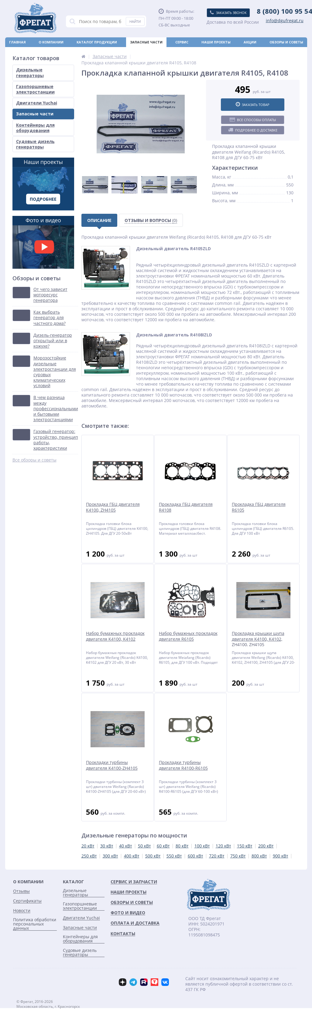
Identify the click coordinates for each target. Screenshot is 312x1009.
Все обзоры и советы (34, 460)
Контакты (293, 51)
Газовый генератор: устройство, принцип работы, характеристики (55, 440)
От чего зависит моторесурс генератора (50, 295)
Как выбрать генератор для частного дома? (49, 317)
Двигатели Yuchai (36, 103)
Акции (250, 42)
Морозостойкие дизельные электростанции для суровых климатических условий (54, 371)
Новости (165, 51)
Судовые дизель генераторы (35, 144)
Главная (17, 42)
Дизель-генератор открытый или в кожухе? (52, 340)
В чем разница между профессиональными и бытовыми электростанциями (55, 408)
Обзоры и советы (286, 42)
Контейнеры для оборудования (35, 127)
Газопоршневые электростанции (35, 89)
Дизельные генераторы (30, 72)
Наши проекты (216, 42)
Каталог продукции (97, 42)
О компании (51, 42)
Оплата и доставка (28, 51)
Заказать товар (252, 104)
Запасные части (146, 42)
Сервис (181, 42)
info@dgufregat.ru (284, 20)
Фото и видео (43, 242)
